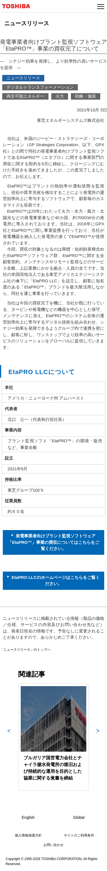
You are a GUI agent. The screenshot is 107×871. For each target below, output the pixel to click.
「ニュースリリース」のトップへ (25, 650)
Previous (9, 737)
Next (98, 737)
